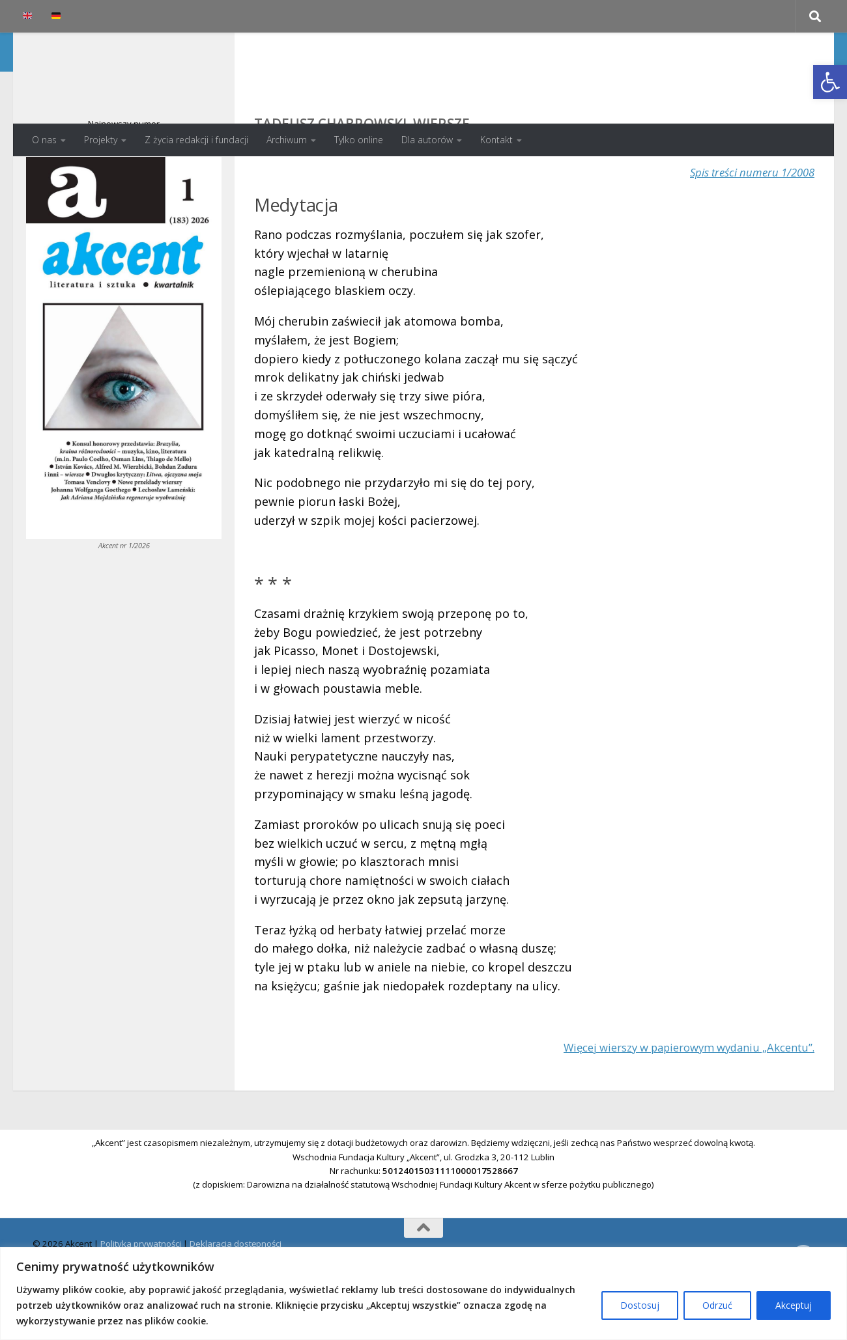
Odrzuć (717, 1305)
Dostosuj (639, 1305)
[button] (830, 82)
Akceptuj (793, 1305)
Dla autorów (427, 139)
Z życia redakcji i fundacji (196, 139)
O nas (44, 139)
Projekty (100, 139)
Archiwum (286, 139)
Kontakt (496, 139)
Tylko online (358, 139)
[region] (423, 1293)
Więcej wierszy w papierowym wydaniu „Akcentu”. (676, 1099)
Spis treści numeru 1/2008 (746, 224)
